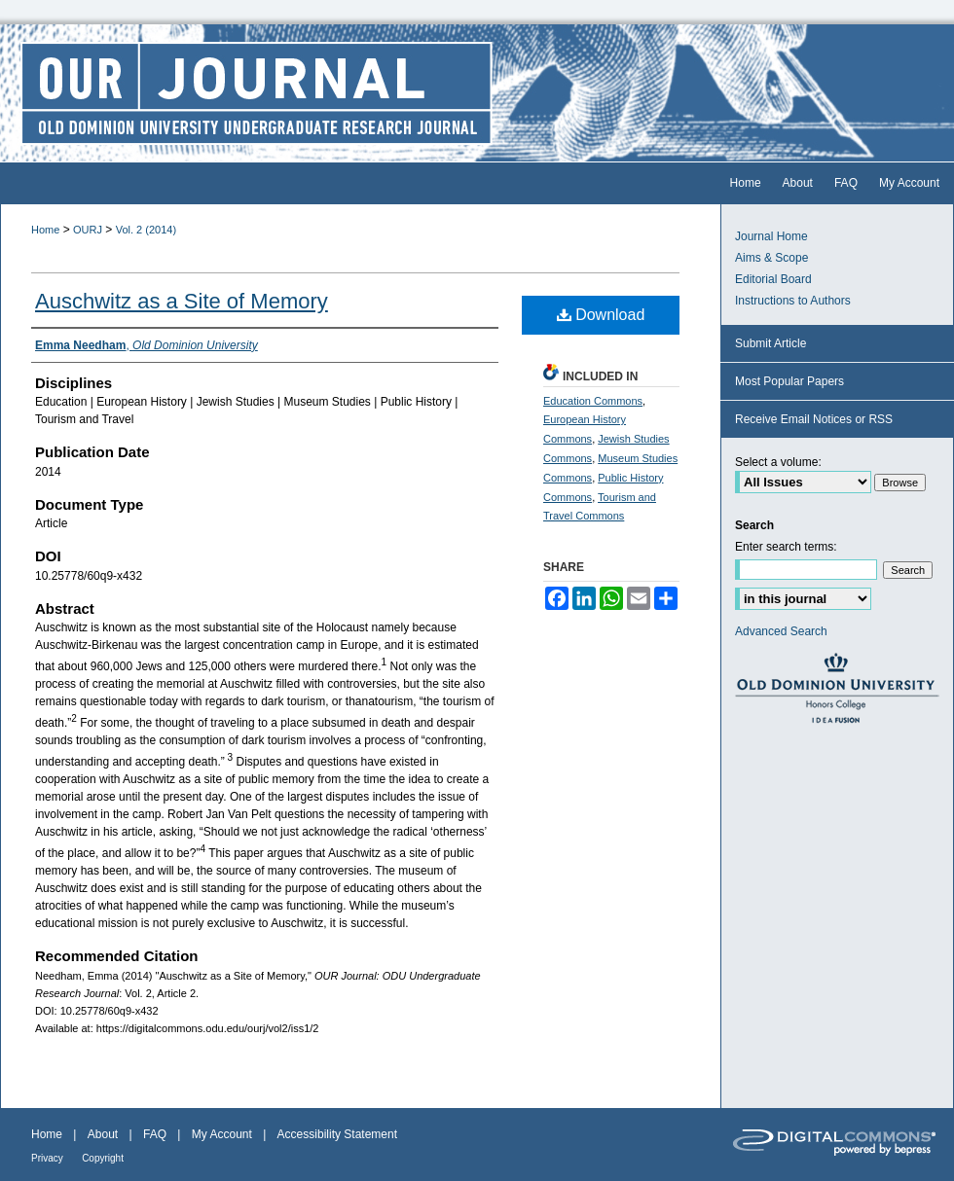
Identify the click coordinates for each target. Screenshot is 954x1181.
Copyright (103, 1158)
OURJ (87, 229)
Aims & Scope (771, 258)
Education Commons (592, 401)
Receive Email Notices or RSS (814, 419)
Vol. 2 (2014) (146, 229)
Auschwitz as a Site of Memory (181, 301)
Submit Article (770, 343)
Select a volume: (778, 462)
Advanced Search (781, 631)
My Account (222, 1134)
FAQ (154, 1134)
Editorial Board (773, 279)
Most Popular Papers (789, 381)
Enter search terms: (786, 547)
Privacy (47, 1158)
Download (601, 314)
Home (45, 229)
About (103, 1134)
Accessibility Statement (337, 1134)
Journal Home (771, 236)
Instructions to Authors (793, 300)
